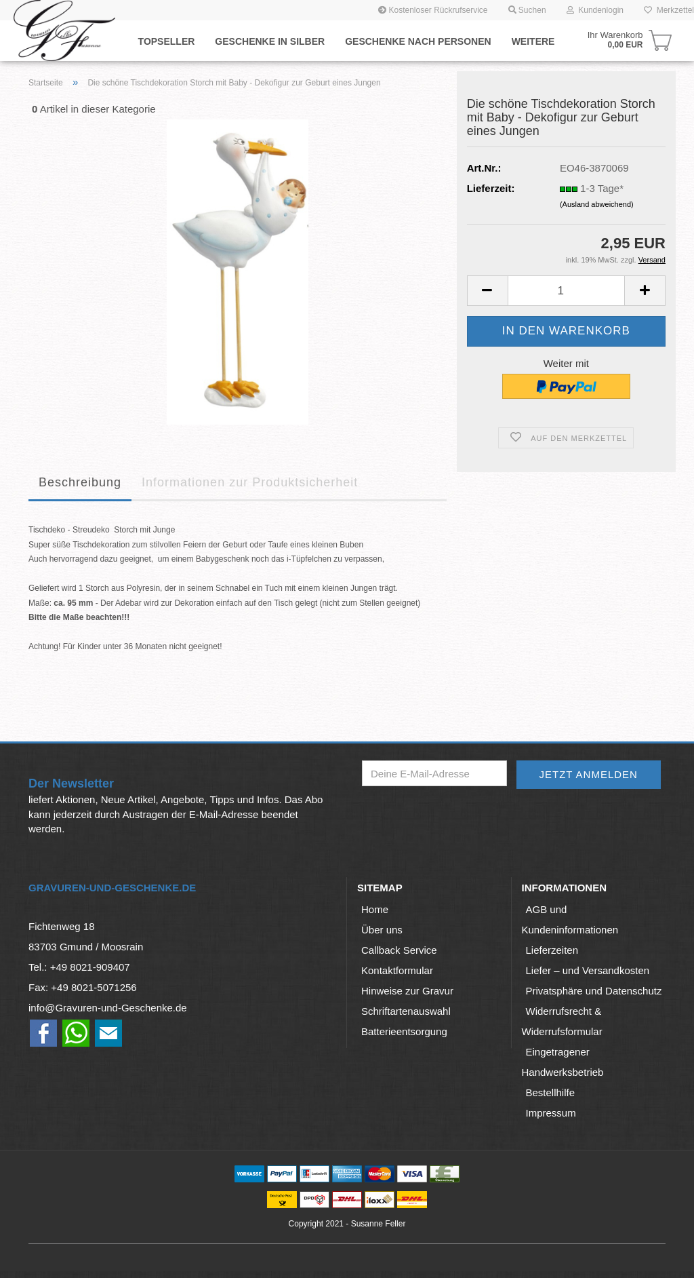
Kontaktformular (397, 970)
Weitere (533, 41)
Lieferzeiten (552, 950)
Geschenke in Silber (270, 41)
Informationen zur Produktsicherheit (250, 482)
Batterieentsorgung (404, 1031)
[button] (487, 290)
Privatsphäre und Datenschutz (594, 990)
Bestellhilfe (550, 1092)
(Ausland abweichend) (597, 204)
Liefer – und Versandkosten (588, 970)
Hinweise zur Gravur (407, 990)
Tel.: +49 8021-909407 (79, 967)
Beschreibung (80, 482)
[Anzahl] (566, 290)
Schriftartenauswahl (406, 1011)
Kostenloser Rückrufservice (432, 10)
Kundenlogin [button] (595, 10)
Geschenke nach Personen (418, 41)
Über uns (382, 929)
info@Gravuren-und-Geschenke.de (107, 1007)
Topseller (166, 41)
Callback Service (399, 950)
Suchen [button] (527, 10)
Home (374, 909)
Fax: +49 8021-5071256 (82, 987)
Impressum (551, 1113)
